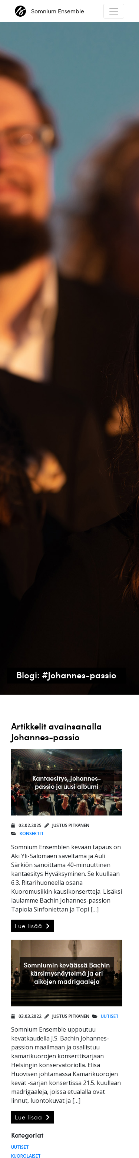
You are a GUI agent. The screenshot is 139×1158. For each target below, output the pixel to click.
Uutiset (110, 1016)
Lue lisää (32, 926)
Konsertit (32, 833)
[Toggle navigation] (113, 11)
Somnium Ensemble (49, 11)
